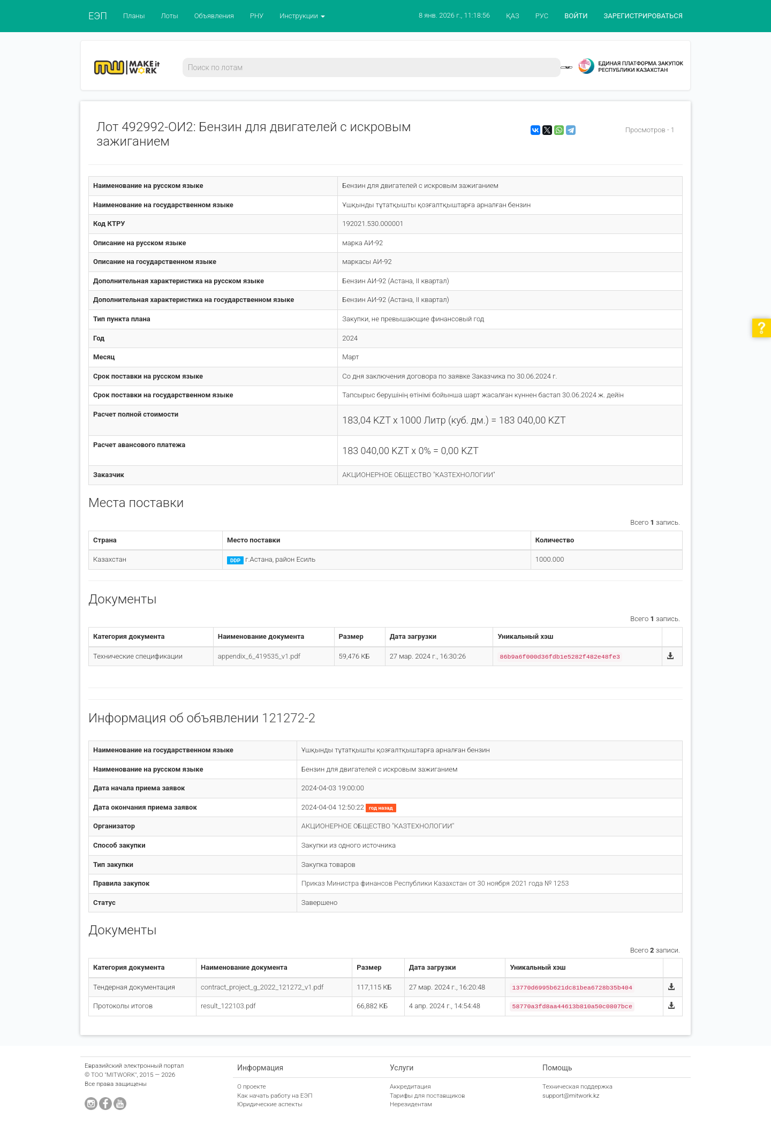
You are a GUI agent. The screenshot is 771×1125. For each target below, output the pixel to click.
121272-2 (288, 718)
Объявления (214, 16)
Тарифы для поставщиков (427, 1095)
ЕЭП (97, 15)
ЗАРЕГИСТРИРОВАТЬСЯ (643, 16)
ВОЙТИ (575, 16)
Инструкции (302, 16)
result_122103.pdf (228, 1006)
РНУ (256, 16)
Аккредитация (410, 1086)
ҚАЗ (512, 16)
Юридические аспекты (270, 1104)
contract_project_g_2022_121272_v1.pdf (262, 987)
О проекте (251, 1086)
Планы (134, 16)
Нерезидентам (411, 1104)
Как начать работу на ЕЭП (274, 1095)
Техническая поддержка (577, 1086)
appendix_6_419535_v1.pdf (259, 656)
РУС (541, 16)
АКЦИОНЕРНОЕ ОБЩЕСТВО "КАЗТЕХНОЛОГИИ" (418, 475)
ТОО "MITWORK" (114, 1074)
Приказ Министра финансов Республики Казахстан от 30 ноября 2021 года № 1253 (435, 883)
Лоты (169, 16)
